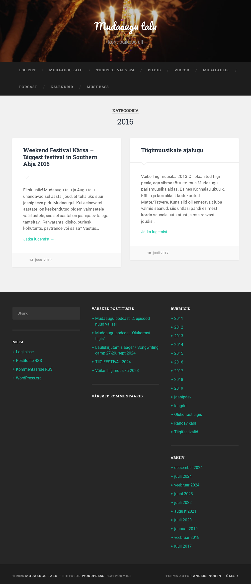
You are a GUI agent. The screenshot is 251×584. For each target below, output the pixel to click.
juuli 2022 (183, 500)
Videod (181, 71)
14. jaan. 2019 (40, 262)
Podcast (28, 88)
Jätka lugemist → (39, 240)
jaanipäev (183, 396)
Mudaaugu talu (125, 26)
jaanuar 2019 (186, 525)
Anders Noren (207, 573)
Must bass (98, 88)
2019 (179, 388)
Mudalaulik (216, 71)
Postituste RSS (30, 361)
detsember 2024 (190, 466)
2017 (179, 370)
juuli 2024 (183, 474)
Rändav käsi (185, 422)
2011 (179, 319)
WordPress (93, 573)
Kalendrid (62, 88)
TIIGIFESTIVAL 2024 (115, 71)
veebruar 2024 (188, 483)
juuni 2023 (184, 491)
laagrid (180, 405)
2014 (179, 345)
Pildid (154, 71)
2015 (179, 353)
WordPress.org (30, 378)
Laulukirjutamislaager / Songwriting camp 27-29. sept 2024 (123, 353)
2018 (179, 379)
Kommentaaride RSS (35, 370)
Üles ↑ (232, 573)
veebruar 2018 (188, 534)
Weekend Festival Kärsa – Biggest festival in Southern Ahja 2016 (60, 158)
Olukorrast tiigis (189, 413)
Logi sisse (25, 353)
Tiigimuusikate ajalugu (172, 151)
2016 (179, 362)
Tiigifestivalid (186, 430)
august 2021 (186, 508)
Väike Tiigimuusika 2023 (118, 376)
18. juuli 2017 (157, 255)
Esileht (27, 71)
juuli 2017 (183, 542)
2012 (179, 328)
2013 (179, 336)
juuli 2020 (183, 517)
